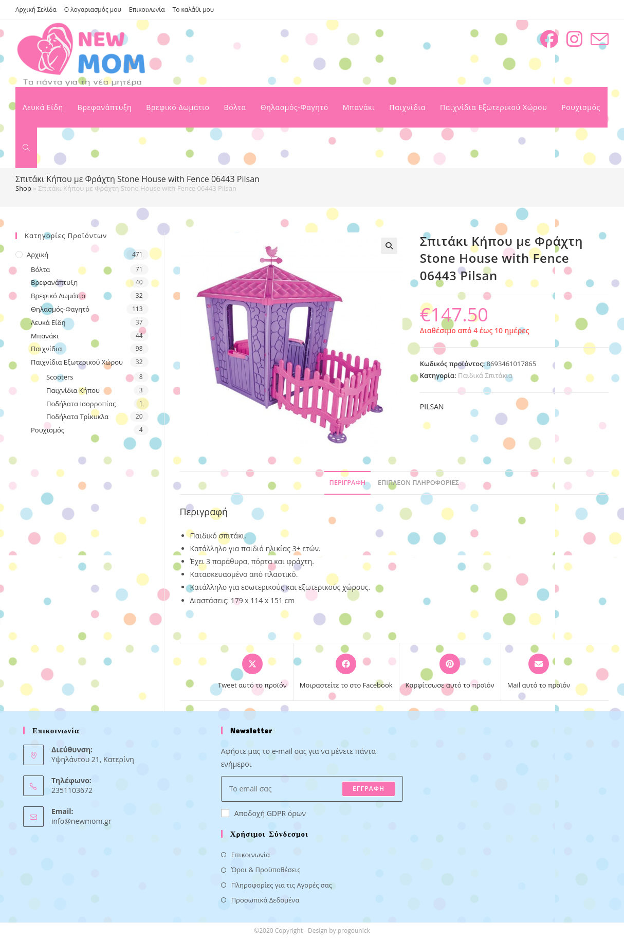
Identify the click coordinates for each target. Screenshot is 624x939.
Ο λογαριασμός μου (92, 9)
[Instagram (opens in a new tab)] (574, 39)
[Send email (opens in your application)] (599, 39)
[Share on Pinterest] (450, 672)
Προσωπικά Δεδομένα (265, 900)
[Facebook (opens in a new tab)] (549, 39)
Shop (23, 188)
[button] (389, 246)
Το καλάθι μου (193, 9)
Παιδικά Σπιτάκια (485, 375)
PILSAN (432, 406)
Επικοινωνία (147, 9)
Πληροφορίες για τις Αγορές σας (281, 885)
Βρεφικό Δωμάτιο (58, 295)
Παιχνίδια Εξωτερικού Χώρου (77, 362)
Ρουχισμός (47, 430)
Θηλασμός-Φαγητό (60, 309)
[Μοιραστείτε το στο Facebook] (346, 672)
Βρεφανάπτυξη (54, 282)
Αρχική (37, 254)
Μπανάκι (45, 335)
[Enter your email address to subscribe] (312, 789)
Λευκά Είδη (48, 322)
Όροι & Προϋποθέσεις (266, 869)
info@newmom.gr (81, 821)
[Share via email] (539, 672)
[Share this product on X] (252, 672)
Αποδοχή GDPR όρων (263, 813)
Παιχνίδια (46, 348)
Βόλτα (40, 269)
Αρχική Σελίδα (36, 9)
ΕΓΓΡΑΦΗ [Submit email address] (368, 788)
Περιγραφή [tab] (347, 482)
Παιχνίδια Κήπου (73, 390)
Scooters (59, 377)
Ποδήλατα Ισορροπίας (81, 403)
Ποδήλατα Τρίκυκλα (77, 416)
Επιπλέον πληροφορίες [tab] (418, 482)
